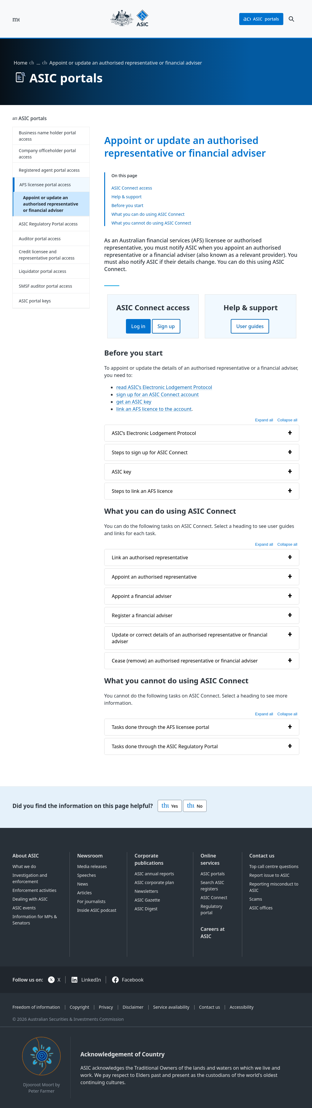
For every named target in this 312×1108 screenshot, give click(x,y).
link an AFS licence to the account (153, 409)
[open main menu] (16, 19)
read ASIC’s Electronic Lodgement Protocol (164, 387)
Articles (84, 893)
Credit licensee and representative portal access (47, 255)
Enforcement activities (34, 890)
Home (20, 62)
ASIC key (121, 471)
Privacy (106, 1007)
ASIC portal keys (35, 301)
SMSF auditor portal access (45, 286)
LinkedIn (91, 979)
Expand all (264, 420)
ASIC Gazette (147, 900)
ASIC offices (261, 908)
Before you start (127, 205)
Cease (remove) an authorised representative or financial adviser (185, 660)
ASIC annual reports (154, 874)
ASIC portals (32, 118)
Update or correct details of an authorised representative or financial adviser (189, 638)
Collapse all (288, 420)
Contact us (262, 855)
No (194, 806)
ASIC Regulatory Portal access (48, 224)
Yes (170, 806)
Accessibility (242, 1007)
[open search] (291, 19)
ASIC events (24, 908)
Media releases (92, 866)
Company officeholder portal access (47, 154)
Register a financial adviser (142, 615)
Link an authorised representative (150, 557)
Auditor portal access (39, 238)
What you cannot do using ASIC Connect (151, 223)
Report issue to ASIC (269, 875)
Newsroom (90, 855)
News (82, 884)
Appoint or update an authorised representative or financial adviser (50, 204)
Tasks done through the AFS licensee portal (160, 727)
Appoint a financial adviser (142, 596)
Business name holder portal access (47, 136)
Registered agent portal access (49, 170)
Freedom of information (36, 1007)
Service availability (171, 1007)
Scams (255, 899)
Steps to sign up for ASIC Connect (150, 452)
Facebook (132, 979)
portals (261, 19)
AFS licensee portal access (45, 184)
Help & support (126, 197)
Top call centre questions (274, 866)
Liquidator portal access (42, 271)
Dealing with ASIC (29, 899)
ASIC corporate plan (154, 882)
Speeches (86, 875)
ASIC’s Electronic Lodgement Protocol (154, 433)
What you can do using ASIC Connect (148, 214)
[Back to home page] (129, 19)
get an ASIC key (133, 401)
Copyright (79, 1007)
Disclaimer (133, 1007)
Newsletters (146, 891)
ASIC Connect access (131, 188)
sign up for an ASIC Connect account (157, 394)
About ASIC (25, 855)
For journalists (91, 901)
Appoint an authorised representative (154, 576)
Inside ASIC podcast (96, 910)
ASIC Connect (214, 897)
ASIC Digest (145, 909)
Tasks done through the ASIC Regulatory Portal (165, 746)
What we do (24, 866)
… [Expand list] (38, 62)
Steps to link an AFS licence (142, 491)
